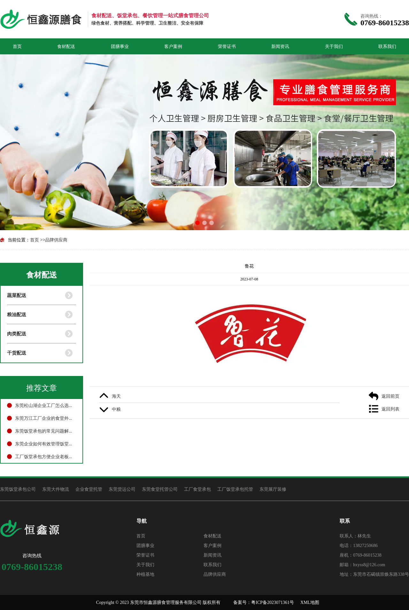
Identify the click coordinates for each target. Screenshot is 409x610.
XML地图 (309, 602)
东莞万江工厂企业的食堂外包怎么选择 (45, 418)
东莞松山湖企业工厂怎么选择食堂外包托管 (45, 405)
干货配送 (16, 352)
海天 (116, 396)
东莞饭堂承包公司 (18, 489)
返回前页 (390, 396)
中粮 (116, 409)
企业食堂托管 (88, 489)
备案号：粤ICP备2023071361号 (263, 602)
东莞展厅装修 (272, 489)
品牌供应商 (56, 240)
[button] (197, 223)
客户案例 (173, 46)
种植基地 (145, 574)
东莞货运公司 (122, 489)
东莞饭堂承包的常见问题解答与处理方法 (45, 431)
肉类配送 (16, 333)
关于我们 (334, 46)
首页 (17, 46)
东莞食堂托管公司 (160, 489)
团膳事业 (120, 46)
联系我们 (387, 46)
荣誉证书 (227, 46)
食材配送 (66, 46)
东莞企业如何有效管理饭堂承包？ (45, 444)
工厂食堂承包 (197, 489)
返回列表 (390, 409)
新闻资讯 (280, 46)
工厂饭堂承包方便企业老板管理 (45, 456)
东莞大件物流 (55, 489)
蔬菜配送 (16, 295)
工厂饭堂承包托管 (235, 489)
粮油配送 (16, 314)
